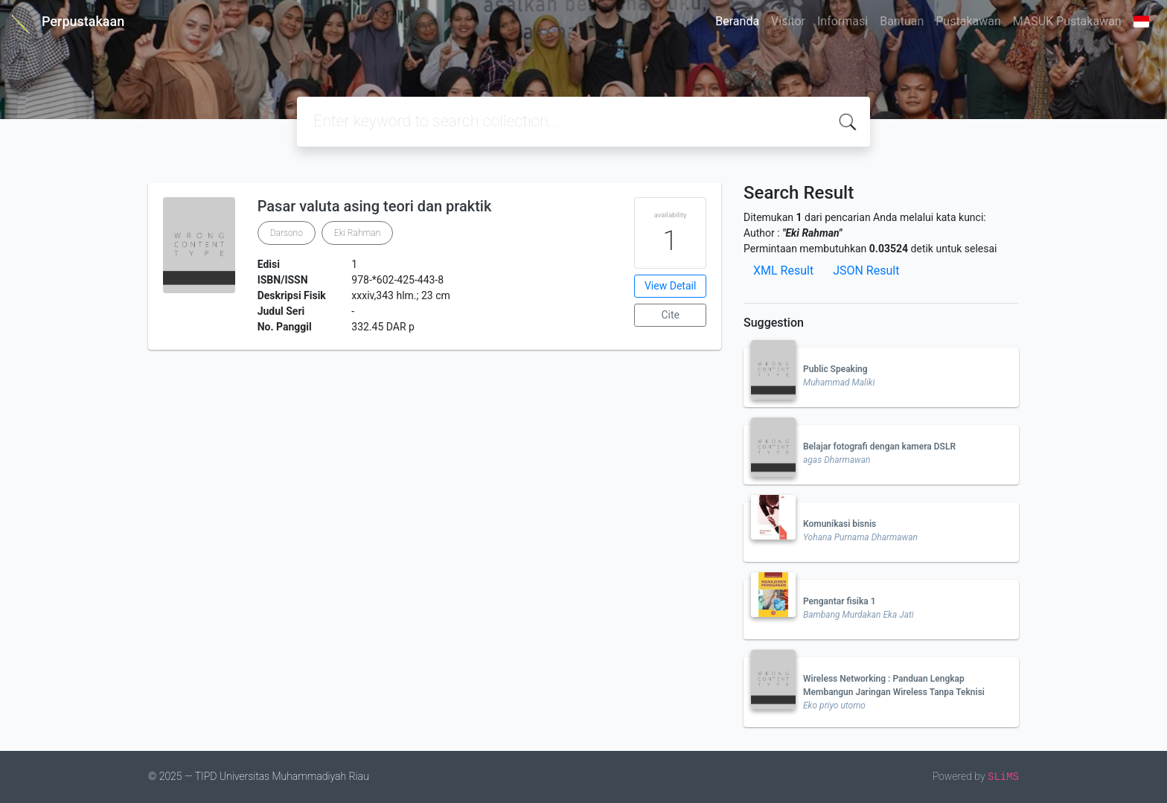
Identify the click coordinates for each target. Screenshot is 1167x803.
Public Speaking (835, 369)
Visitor (788, 21)
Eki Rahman (357, 233)
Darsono (286, 233)
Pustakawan (968, 21)
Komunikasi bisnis (839, 524)
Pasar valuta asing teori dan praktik (375, 206)
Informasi (842, 21)
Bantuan (902, 21)
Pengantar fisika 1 (839, 601)
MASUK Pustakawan (1067, 21)
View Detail (670, 286)
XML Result (783, 270)
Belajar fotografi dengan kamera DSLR (879, 446)
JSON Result (866, 270)
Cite (670, 315)
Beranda (737, 21)
